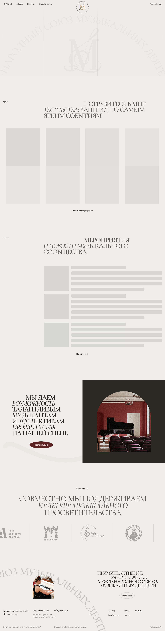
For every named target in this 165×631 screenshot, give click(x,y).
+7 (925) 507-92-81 (41, 610)
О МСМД (111, 611)
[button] (41, 444)
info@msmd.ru (61, 610)
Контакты (138, 611)
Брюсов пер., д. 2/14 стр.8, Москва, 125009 (15, 612)
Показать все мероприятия (82, 210)
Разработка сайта (156, 627)
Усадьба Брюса (113, 615)
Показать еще (82, 354)
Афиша (126, 611)
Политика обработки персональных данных (70, 627)
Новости (127, 615)
